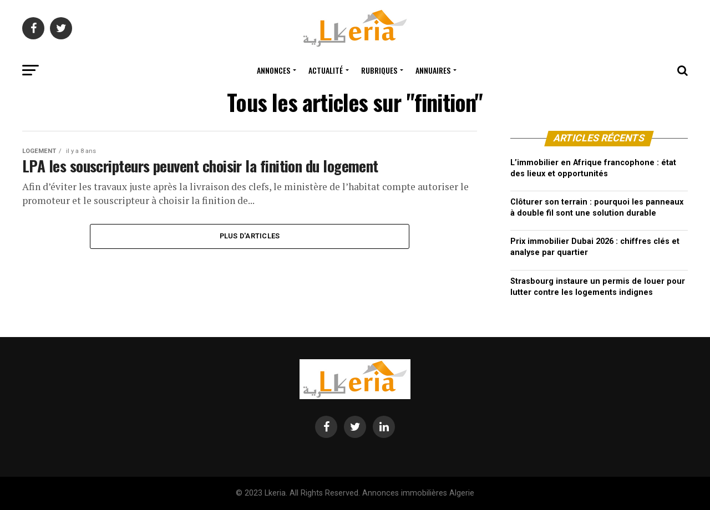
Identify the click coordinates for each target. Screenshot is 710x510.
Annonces (273, 70)
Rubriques (379, 70)
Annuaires (432, 70)
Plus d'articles (250, 236)
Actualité (325, 70)
